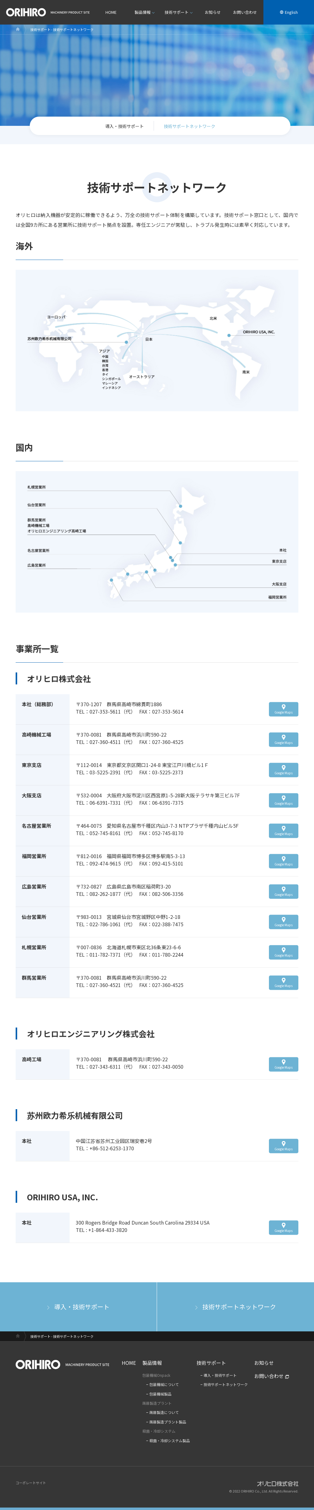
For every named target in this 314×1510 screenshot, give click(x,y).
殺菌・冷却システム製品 (169, 1440)
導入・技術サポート (124, 126)
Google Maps (283, 712)
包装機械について (164, 1384)
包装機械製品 (160, 1394)
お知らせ (213, 12)
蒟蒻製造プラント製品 (167, 1422)
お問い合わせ (245, 12)
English (291, 12)
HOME (111, 12)
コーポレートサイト (31, 1482)
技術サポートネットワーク (239, 1306)
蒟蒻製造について (164, 1412)
